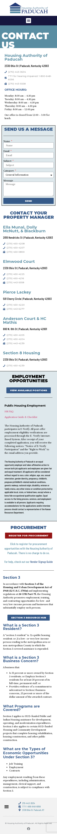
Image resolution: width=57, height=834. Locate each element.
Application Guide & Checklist (21, 417)
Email (6, 151)
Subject (7, 161)
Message (8, 180)
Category (8, 171)
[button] (28, 20)
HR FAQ (9, 411)
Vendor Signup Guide (41, 561)
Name (7, 141)
